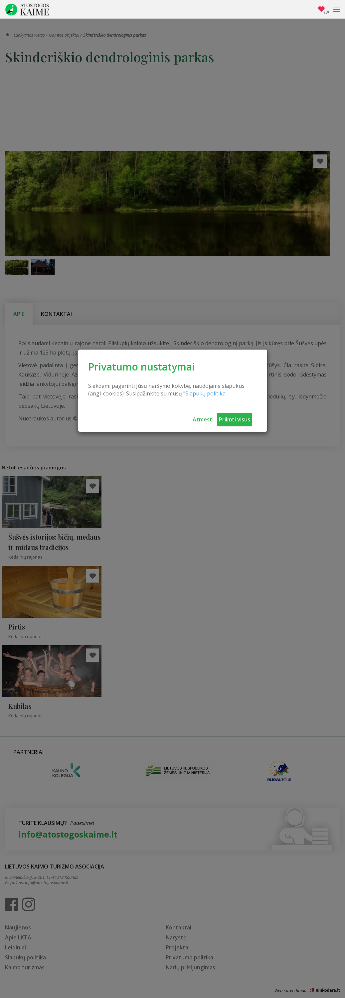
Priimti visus (234, 419)
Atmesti (203, 419)
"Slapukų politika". (206, 393)
